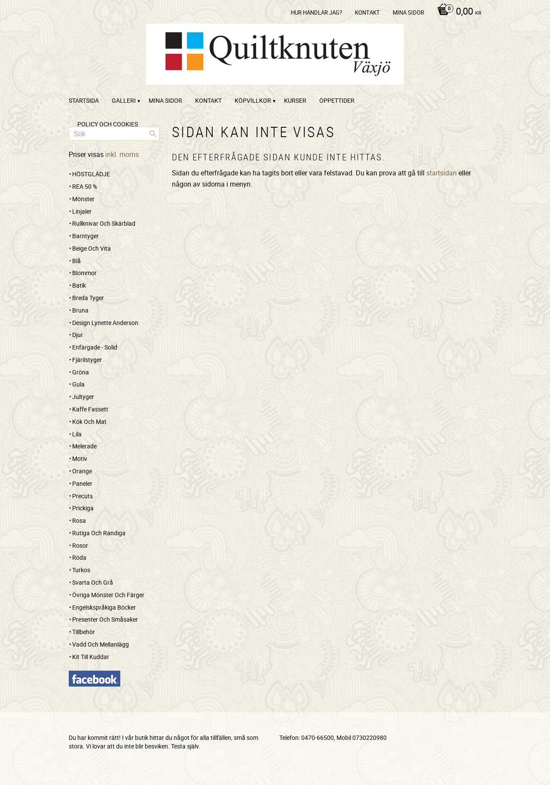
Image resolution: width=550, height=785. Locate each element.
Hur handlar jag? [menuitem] (316, 12)
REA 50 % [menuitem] (84, 186)
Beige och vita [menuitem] (91, 248)
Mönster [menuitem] (83, 199)
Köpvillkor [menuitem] (253, 100)
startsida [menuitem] (84, 100)
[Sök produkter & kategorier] (114, 134)
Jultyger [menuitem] (83, 396)
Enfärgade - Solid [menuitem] (94, 347)
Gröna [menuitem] (80, 372)
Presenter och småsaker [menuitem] (105, 619)
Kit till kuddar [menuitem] (90, 657)
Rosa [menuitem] (79, 520)
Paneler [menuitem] (82, 483)
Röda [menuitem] (79, 557)
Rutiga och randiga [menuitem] (98, 533)
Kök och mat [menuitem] (89, 421)
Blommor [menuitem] (84, 273)
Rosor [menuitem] (80, 545)
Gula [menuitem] (78, 384)
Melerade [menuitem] (84, 446)
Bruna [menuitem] (80, 310)
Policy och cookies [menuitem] (107, 124)
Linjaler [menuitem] (82, 211)
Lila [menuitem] (77, 434)
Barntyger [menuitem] (85, 236)
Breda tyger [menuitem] (88, 298)
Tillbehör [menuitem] (83, 632)
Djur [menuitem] (77, 335)
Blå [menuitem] (76, 261)
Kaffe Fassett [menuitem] (90, 409)
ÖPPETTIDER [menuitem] (336, 100)
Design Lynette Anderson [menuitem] (105, 323)
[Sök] (153, 133)
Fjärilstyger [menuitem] (87, 360)
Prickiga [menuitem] (83, 508)
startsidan (441, 173)
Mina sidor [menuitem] (408, 12)
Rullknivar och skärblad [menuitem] (103, 223)
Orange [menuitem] (82, 471)
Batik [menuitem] (79, 285)
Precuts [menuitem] (82, 496)
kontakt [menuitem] (367, 12)
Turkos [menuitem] (81, 570)
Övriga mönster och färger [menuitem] (108, 595)
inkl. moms (122, 154)
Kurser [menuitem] (295, 100)
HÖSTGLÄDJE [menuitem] (91, 174)
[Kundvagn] (457, 12)
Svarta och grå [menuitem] (92, 582)
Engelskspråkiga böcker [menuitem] (104, 607)
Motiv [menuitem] (79, 458)
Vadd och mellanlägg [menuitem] (100, 644)
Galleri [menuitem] (124, 100)
